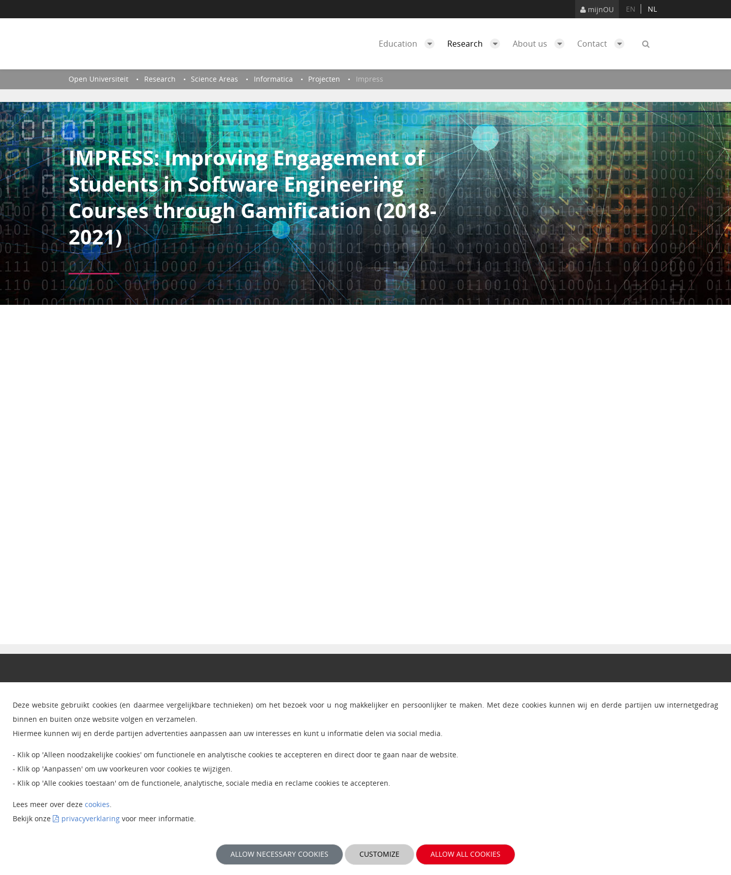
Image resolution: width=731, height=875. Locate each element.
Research (476, 43)
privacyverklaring (90, 818)
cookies (97, 804)
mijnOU (597, 9)
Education (409, 43)
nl (652, 9)
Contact (603, 43)
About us (541, 43)
